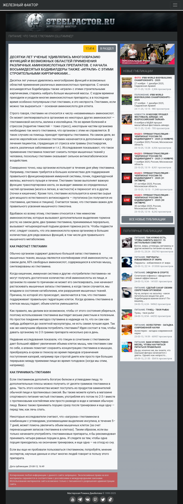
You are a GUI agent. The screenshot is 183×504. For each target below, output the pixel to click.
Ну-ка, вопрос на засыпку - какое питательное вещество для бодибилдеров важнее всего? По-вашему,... (152, 297)
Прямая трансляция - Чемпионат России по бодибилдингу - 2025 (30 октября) (152, 199)
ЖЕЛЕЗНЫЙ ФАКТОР (20, 5)
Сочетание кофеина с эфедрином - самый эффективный (153, 277)
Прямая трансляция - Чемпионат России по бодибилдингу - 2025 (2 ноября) (153, 136)
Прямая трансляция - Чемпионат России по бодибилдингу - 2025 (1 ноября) (153, 156)
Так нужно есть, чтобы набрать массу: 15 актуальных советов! (150, 240)
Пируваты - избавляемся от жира (148, 258)
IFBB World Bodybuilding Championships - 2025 (153, 79)
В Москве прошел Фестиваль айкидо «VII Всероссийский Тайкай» (151, 117)
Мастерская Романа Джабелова (84, 493)
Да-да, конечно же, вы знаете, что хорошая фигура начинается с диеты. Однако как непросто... (152, 353)
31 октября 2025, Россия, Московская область (147, 185)
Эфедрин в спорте (157, 272)
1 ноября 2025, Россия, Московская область (153, 163)
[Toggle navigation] (175, 5)
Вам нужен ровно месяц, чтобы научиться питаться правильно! (151, 344)
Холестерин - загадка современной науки (153, 326)
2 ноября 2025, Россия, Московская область (153, 143)
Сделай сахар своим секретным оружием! (153, 289)
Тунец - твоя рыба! (157, 309)
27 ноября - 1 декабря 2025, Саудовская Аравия (149, 84)
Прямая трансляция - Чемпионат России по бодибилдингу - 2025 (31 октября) (152, 177)
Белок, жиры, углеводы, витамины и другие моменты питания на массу (153, 247)
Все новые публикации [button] (147, 219)
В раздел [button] (107, 48)
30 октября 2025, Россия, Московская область (147, 207)
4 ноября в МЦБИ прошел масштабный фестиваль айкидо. (152, 123)
